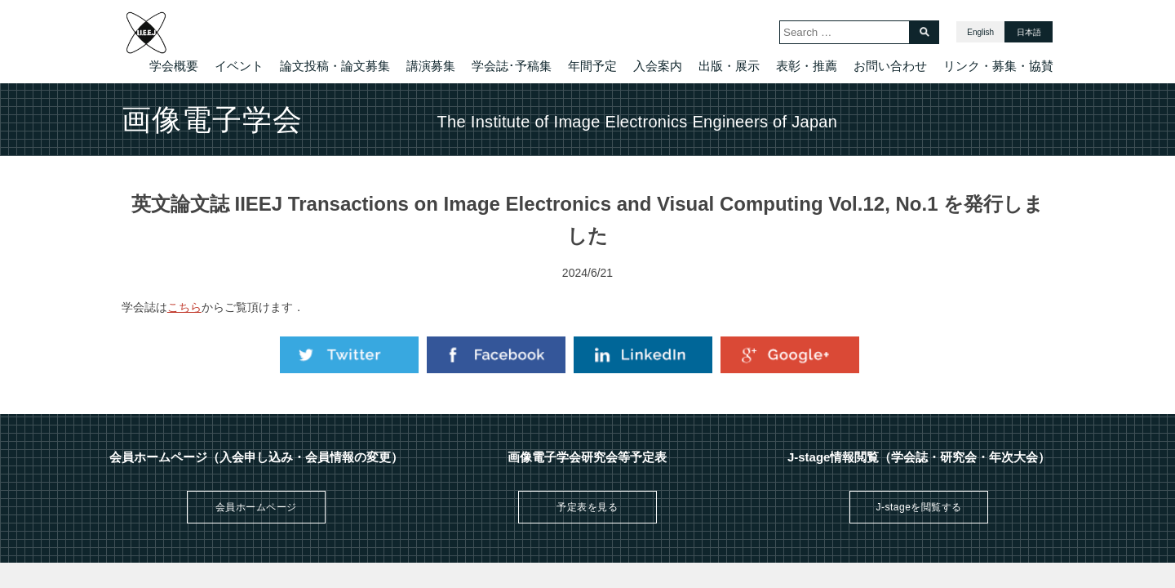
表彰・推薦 (806, 66)
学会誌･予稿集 (512, 66)
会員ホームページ (256, 507)
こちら (184, 307)
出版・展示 (729, 66)
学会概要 (173, 66)
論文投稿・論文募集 (335, 66)
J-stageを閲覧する (918, 507)
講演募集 (430, 66)
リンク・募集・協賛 (998, 66)
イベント (239, 66)
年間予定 (592, 66)
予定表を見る (587, 507)
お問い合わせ (890, 66)
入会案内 (657, 66)
